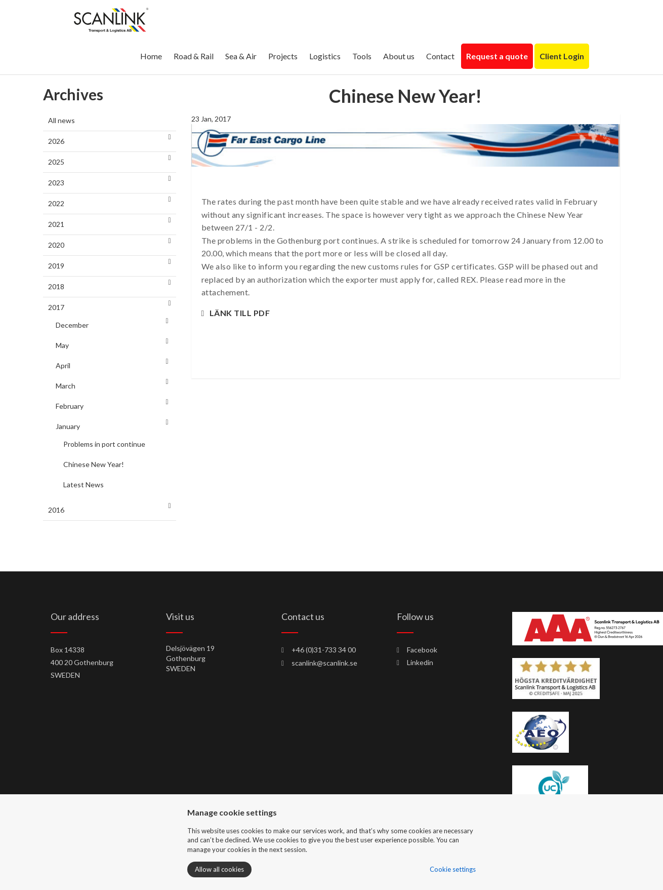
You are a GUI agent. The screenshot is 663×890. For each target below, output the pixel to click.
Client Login (562, 56)
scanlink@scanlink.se (324, 663)
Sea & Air (241, 56)
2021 (56, 224)
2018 (56, 286)
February (70, 406)
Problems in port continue (104, 444)
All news (61, 120)
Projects (283, 56)
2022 (56, 203)
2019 (56, 265)
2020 (56, 245)
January (68, 426)
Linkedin (415, 662)
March (65, 385)
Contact (440, 56)
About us (399, 56)
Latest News (83, 484)
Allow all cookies (219, 869)
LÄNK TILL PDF (240, 313)
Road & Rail (194, 56)
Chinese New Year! (93, 464)
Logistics (325, 56)
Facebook (417, 649)
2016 (56, 510)
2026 (56, 141)
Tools (361, 56)
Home (151, 56)
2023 (56, 182)
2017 (56, 307)
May (62, 345)
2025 (56, 162)
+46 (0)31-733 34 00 (324, 649)
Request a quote (497, 56)
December (72, 325)
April (63, 365)
